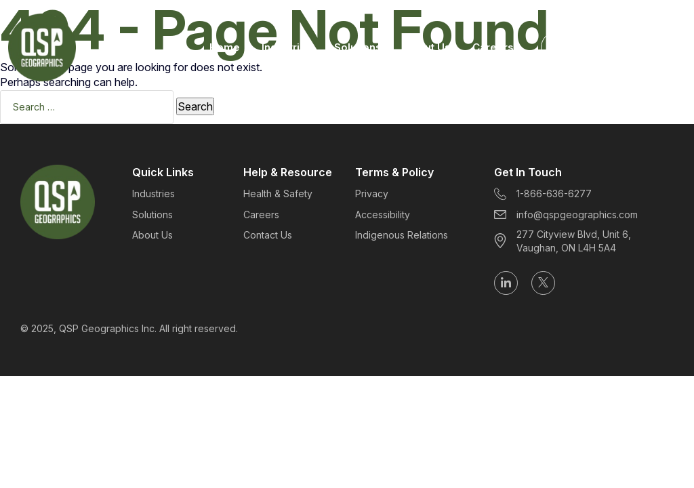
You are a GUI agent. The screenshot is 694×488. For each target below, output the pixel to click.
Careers (493, 47)
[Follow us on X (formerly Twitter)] (543, 283)
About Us (427, 47)
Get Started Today (615, 47)
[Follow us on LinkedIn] (506, 283)
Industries (287, 47)
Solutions (358, 47)
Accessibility (382, 214)
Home (224, 47)
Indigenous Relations (401, 235)
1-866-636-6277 (543, 194)
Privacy (371, 193)
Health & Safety (277, 193)
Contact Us (267, 235)
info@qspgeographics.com (566, 214)
